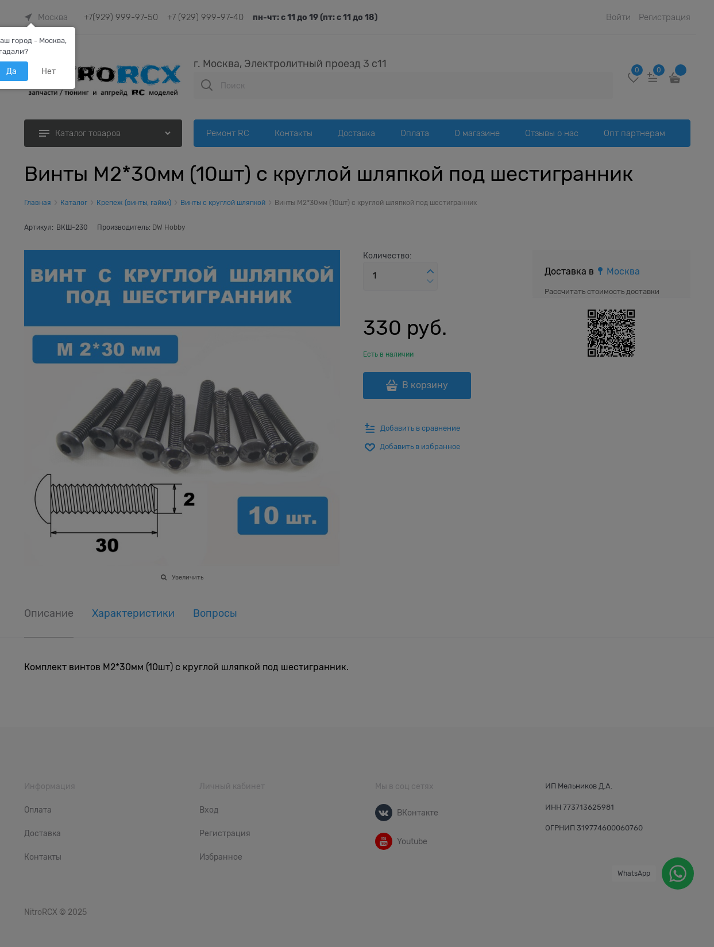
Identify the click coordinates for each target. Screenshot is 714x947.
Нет (48, 71)
